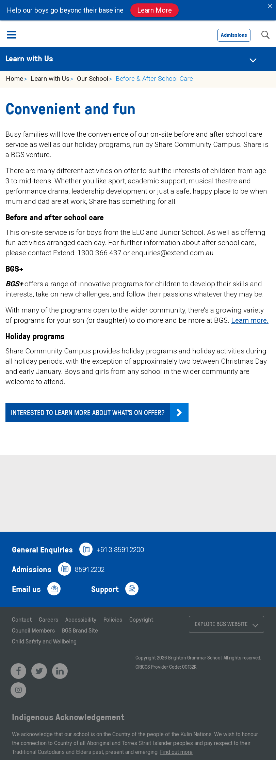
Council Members (33, 630)
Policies (112, 619)
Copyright (141, 619)
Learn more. (250, 320)
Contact (22, 619)
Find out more (176, 752)
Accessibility (80, 619)
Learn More (154, 10)
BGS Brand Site (80, 630)
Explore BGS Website (221, 624)
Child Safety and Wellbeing (44, 641)
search (265, 35)
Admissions (234, 35)
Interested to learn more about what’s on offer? (88, 412)
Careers (48, 619)
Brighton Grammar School (194, 657)
